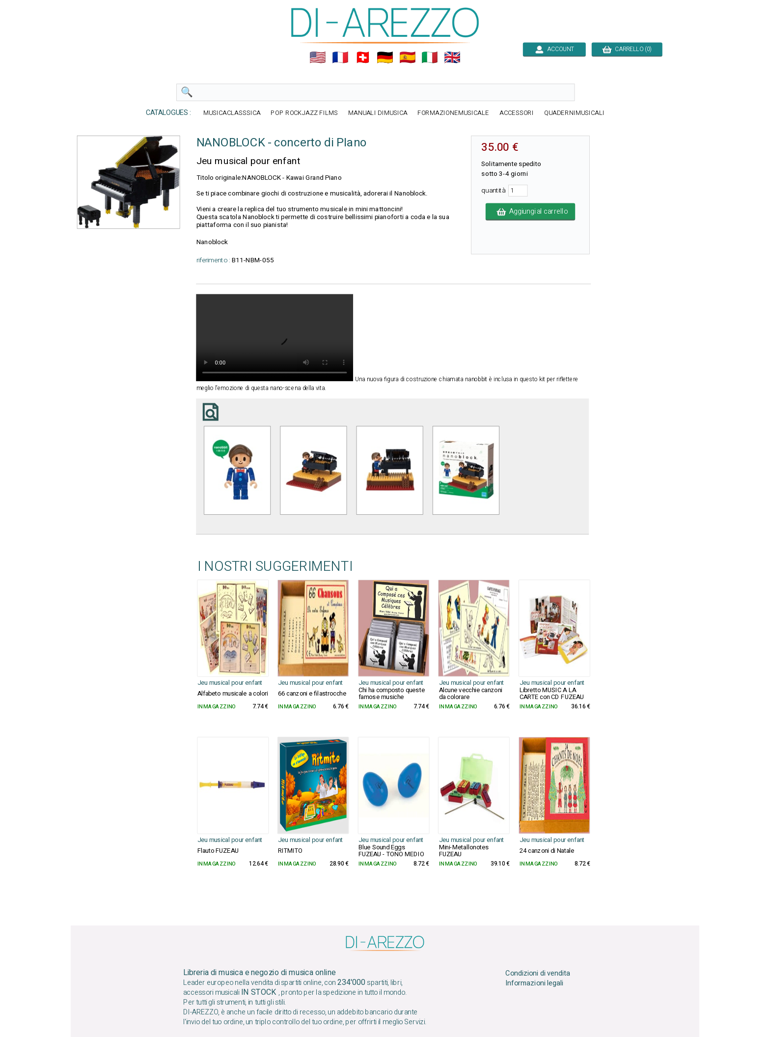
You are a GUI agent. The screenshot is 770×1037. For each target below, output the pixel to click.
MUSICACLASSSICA (232, 113)
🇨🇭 (363, 57)
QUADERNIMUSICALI (574, 113)
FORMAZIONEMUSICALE (453, 113)
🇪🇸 (407, 57)
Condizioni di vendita (537, 973)
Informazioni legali (534, 983)
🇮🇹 (429, 57)
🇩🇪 (385, 57)
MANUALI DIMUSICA (378, 113)
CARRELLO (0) (627, 49)
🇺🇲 (317, 57)
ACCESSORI (516, 113)
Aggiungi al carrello (530, 211)
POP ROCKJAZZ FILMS (304, 113)
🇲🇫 (340, 57)
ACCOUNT (554, 49)
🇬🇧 (452, 57)
